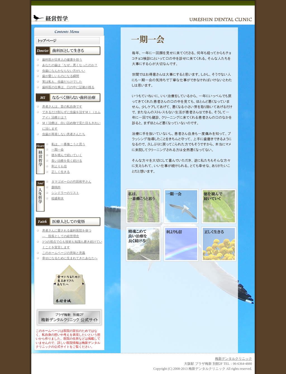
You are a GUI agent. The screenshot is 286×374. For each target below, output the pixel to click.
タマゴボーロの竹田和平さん (71, 181)
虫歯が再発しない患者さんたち (63, 134)
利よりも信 (59, 166)
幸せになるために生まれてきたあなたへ (69, 258)
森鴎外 (56, 187)
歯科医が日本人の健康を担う (62, 59)
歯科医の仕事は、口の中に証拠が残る (68, 87)
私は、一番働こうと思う (68, 144)
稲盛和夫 (57, 198)
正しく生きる (60, 171)
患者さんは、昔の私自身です (62, 106)
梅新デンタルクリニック (233, 359)
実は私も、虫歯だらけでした (62, 81)
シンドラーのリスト (65, 192)
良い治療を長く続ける (66, 160)
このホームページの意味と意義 (63, 252)
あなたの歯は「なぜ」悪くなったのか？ (69, 65)
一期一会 (57, 149)
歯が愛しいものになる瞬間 (60, 76)
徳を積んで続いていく (66, 155)
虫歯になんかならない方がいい (63, 70)
